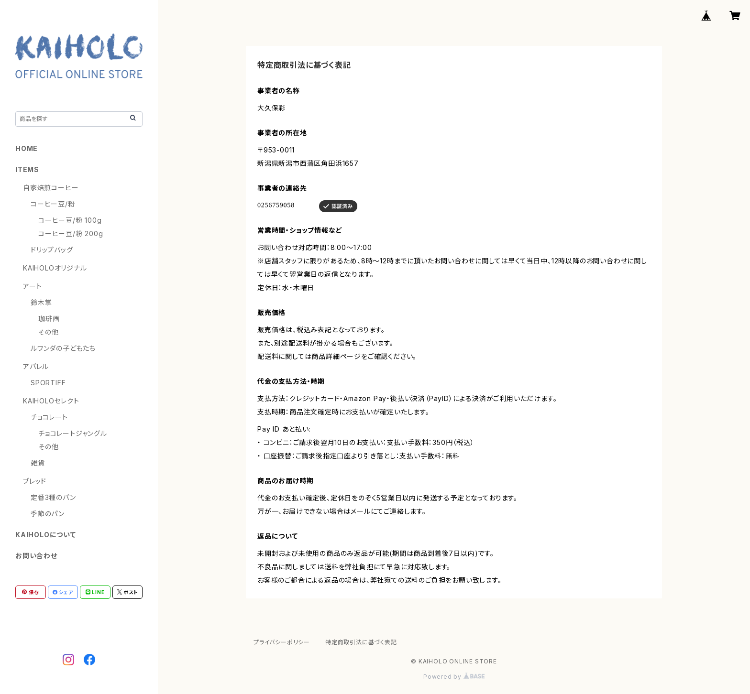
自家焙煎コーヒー (50, 188)
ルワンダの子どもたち (63, 348)
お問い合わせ (36, 556)
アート (32, 286)
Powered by (454, 676)
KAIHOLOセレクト (51, 401)
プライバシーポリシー (282, 642)
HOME (26, 148)
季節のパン (48, 514)
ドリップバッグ (52, 250)
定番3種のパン (53, 497)
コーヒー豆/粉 (53, 204)
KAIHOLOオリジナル (55, 268)
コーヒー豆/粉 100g (70, 220)
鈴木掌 (41, 302)
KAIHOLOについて (45, 535)
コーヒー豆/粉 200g (70, 233)
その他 (48, 332)
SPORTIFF (48, 383)
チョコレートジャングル (72, 433)
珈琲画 (48, 318)
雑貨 (38, 463)
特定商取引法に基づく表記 (361, 642)
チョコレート (49, 417)
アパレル (36, 366)
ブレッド (34, 481)
